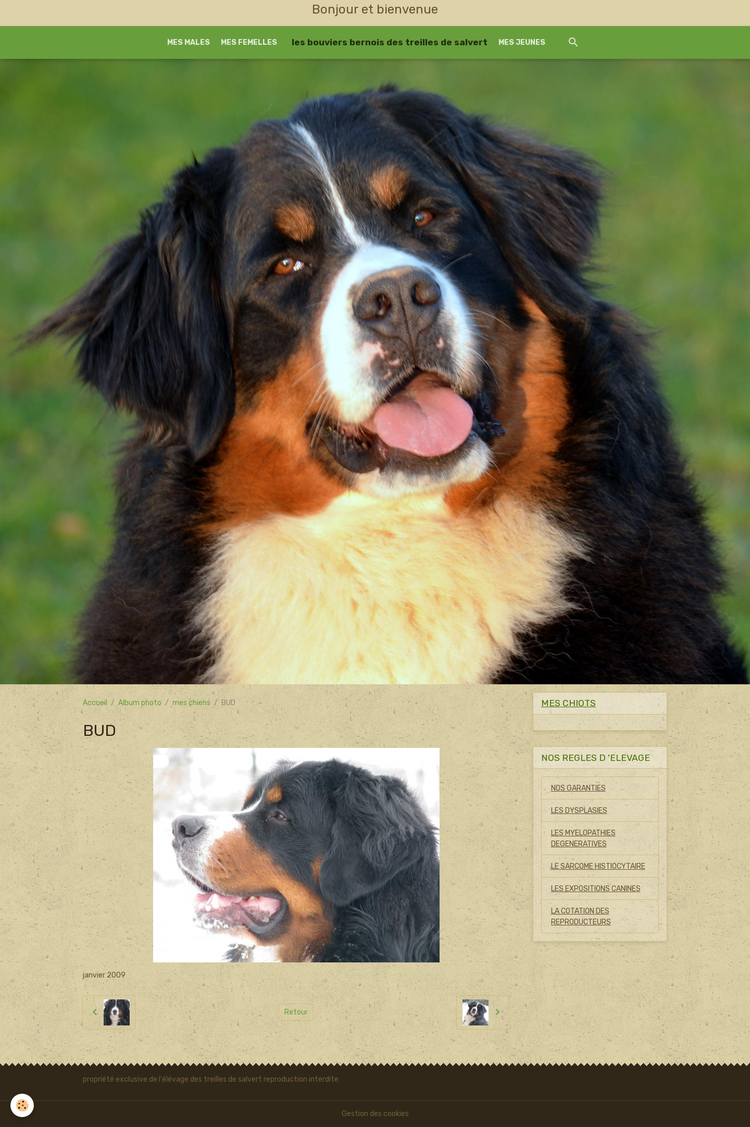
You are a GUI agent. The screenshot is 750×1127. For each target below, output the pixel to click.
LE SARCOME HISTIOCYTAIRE (598, 866)
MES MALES (188, 42)
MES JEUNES (521, 42)
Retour (296, 1012)
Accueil (95, 702)
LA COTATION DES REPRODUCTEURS (581, 916)
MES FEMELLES (249, 42)
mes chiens (191, 702)
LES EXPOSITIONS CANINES (596, 888)
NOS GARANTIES (578, 788)
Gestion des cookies (375, 1113)
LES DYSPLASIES (579, 810)
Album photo (139, 702)
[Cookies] (22, 1105)
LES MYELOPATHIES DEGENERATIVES (583, 838)
